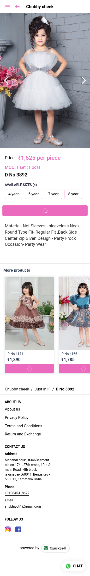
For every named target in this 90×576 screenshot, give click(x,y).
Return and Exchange (23, 434)
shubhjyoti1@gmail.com (23, 506)
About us (12, 409)
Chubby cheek (40, 6)
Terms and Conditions (23, 426)
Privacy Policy (17, 417)
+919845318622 (17, 493)
